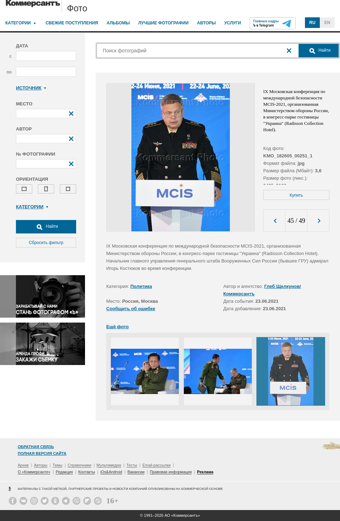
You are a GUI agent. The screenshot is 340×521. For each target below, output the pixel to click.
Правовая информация (171, 472)
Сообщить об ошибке (130, 308)
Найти (46, 226)
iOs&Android (111, 472)
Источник (31, 88)
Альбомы (118, 23)
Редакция (64, 472)
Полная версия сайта (42, 453)
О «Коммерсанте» (34, 472)
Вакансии (136, 472)
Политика (141, 286)
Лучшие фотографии (163, 23)
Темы (58, 465)
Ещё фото (117, 326)
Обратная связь (36, 447)
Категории (18, 23)
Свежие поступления (72, 23)
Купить (296, 195)
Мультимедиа (109, 465)
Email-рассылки (156, 465)
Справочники (79, 465)
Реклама (205, 472)
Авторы (206, 23)
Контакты (86, 472)
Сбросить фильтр (46, 242)
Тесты (131, 465)
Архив (23, 465)
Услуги (232, 23)
